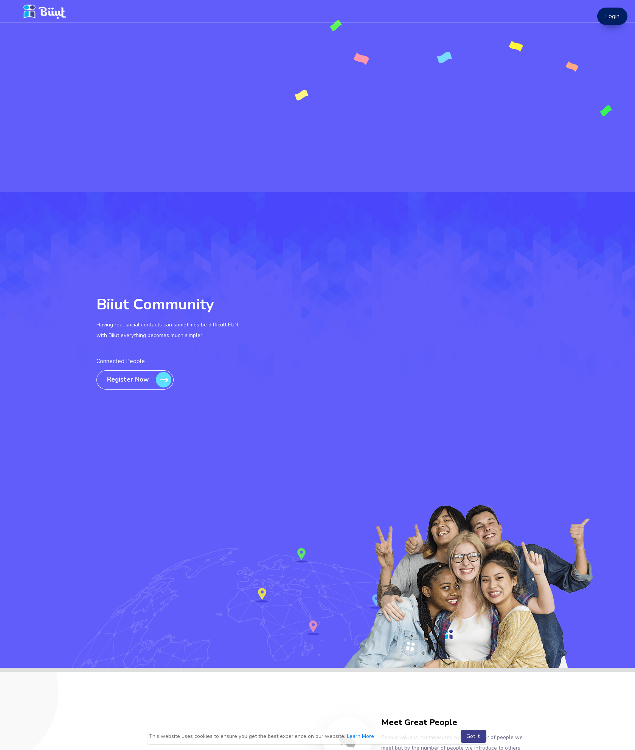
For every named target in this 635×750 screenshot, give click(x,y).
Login (612, 16)
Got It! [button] (473, 736)
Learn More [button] (360, 736)
